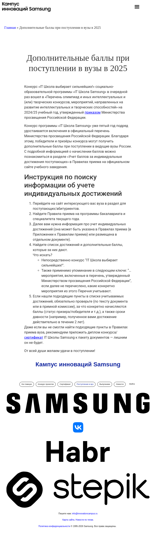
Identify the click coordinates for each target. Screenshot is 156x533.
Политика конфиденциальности (55, 526)
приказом (93, 112)
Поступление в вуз (85, 384)
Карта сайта (68, 520)
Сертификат (65, 384)
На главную (27, 384)
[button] (137, 7)
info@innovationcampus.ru (85, 513)
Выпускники (104, 384)
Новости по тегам (84, 520)
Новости (120, 384)
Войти (132, 384)
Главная (10, 27)
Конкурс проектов (46, 384)
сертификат (33, 337)
